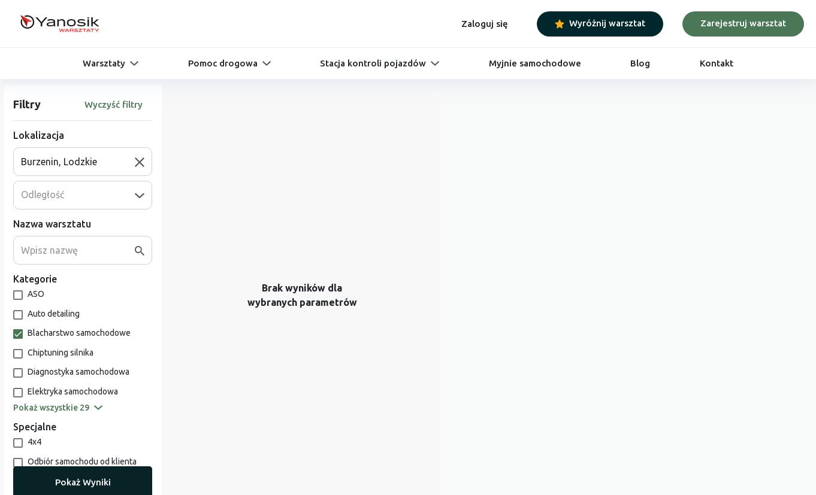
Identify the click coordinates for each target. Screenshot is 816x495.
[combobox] (78, 161)
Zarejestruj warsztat (743, 23)
